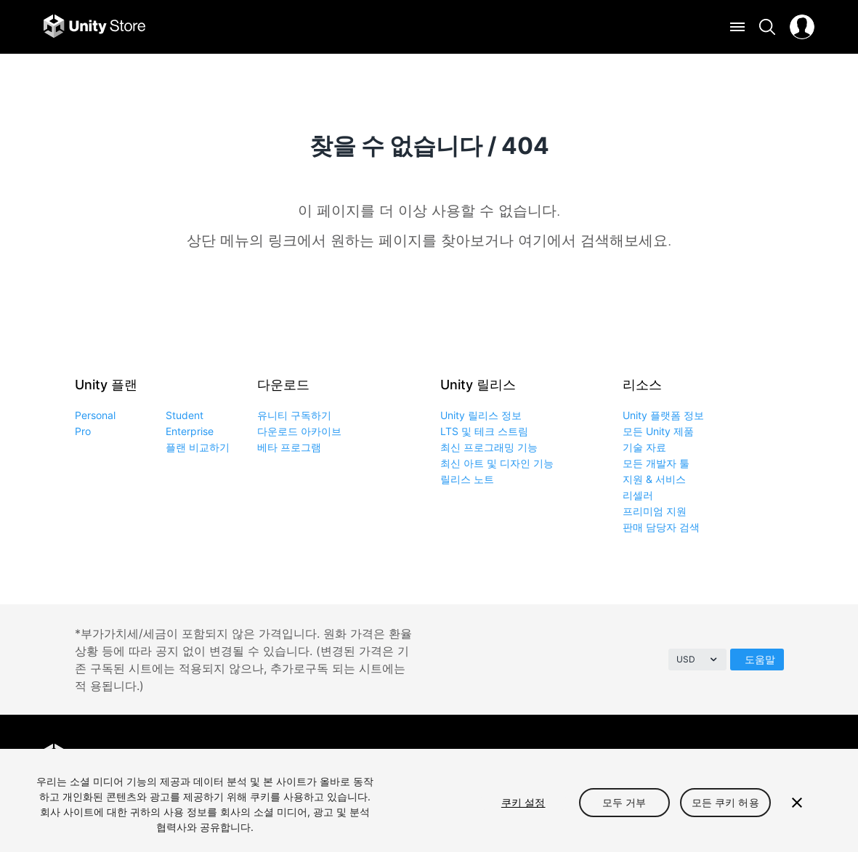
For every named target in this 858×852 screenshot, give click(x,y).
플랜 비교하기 (198, 447)
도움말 (760, 659)
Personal (95, 415)
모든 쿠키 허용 (725, 802)
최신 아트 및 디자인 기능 (497, 463)
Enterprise (190, 431)
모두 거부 (624, 802)
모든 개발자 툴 (656, 463)
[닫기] (797, 803)
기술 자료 (644, 447)
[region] (429, 800)
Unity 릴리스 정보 (481, 415)
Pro (83, 431)
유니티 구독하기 (294, 415)
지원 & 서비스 (654, 479)
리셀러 (638, 495)
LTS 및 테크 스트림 (484, 431)
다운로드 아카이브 (299, 431)
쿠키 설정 (523, 802)
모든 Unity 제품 (658, 431)
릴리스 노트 (467, 479)
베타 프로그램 (289, 447)
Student (184, 415)
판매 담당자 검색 (661, 527)
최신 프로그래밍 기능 (489, 447)
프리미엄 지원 (655, 511)
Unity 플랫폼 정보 (663, 415)
